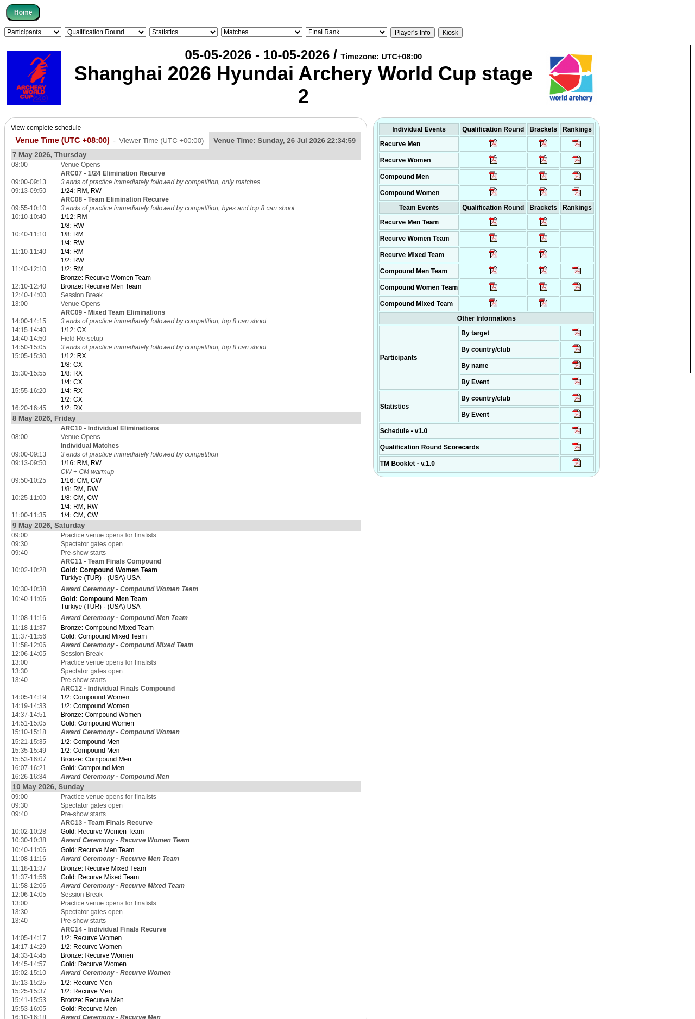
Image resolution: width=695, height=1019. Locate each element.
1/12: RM (74, 217)
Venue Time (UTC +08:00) (62, 140)
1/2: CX (72, 399)
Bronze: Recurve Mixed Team (103, 868)
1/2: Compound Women (95, 697)
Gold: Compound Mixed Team (104, 636)
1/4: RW (72, 243)
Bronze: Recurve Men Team (101, 286)
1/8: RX (72, 373)
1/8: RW (72, 225)
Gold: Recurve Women (94, 964)
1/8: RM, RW (79, 489)
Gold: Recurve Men (89, 1008)
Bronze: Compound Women (101, 714)
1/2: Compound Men (90, 742)
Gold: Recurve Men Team (98, 850)
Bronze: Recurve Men (92, 1000)
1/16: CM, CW (81, 480)
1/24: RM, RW (81, 191)
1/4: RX (72, 391)
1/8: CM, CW (79, 498)
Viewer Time (161, 140)
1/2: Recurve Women (91, 938)
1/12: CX (73, 330)
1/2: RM (72, 269)
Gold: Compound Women (97, 723)
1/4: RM (72, 251)
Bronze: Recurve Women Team (106, 278)
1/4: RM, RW (79, 506)
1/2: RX (72, 408)
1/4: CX (72, 382)
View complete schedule (46, 128)
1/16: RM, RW (81, 463)
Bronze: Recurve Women (97, 955)
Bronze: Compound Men (96, 759)
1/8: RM (72, 234)
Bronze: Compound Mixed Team (107, 628)
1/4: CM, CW (79, 515)
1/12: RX (73, 356)
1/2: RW (72, 260)
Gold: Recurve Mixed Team (100, 877)
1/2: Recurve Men (86, 982)
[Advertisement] (646, 208)
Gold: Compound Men (92, 768)
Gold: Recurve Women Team (102, 831)
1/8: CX (72, 364)
